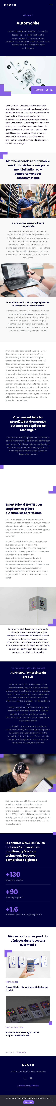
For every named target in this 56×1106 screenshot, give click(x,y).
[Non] (53, 1100)
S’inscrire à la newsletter (28, 1085)
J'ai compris (28, 1102)
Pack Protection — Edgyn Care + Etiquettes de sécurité (22, 1034)
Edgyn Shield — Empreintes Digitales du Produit (27, 989)
